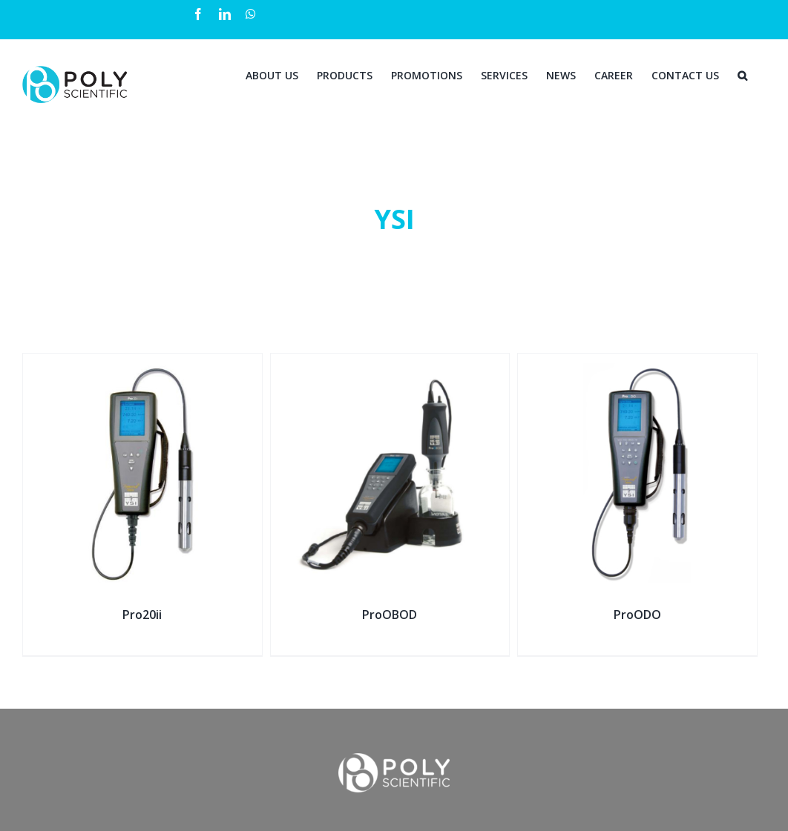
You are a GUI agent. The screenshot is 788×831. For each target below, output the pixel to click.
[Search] (742, 74)
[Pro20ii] (142, 363)
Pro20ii (142, 614)
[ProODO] (637, 363)
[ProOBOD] (390, 363)
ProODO (637, 614)
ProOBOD (389, 614)
